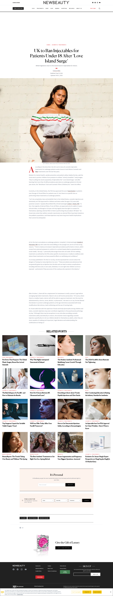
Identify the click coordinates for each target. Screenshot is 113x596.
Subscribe (16, 2)
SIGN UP (70, 484)
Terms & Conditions (52, 571)
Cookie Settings (65, 572)
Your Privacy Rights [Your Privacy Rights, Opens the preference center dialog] (76, 592)
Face (86, 357)
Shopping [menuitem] (64, 8)
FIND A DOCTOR (18, 8)
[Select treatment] (75, 500)
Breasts (60, 454)
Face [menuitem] (33, 8)
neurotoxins (71, 191)
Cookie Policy (38, 571)
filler (36, 171)
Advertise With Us (39, 568)
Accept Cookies (97, 592)
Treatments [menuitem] (40, 8)
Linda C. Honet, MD (73, 204)
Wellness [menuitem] (71, 8)
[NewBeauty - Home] (56, 2)
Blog (86, 390)
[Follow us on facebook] (92, 2)
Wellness (61, 357)
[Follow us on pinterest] (95, 2)
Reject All (87, 592)
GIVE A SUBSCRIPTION (64, 547)
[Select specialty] (61, 500)
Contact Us (38, 566)
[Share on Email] (22, 527)
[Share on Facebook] (20, 527)
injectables (33, 518)
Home (48, 44)
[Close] (110, 592)
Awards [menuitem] (57, 8)
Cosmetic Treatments (59, 44)
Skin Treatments (7, 357)
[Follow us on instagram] (97, 2)
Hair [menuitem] (52, 8)
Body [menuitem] (47, 8)
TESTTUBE (93, 8)
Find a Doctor (63, 566)
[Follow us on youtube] (99, 2)
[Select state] (48, 500)
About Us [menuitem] (79, 8)
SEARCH (86, 500)
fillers (23, 518)
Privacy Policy (63, 568)
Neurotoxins (34, 454)
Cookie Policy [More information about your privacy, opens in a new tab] (20, 594)
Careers (49, 566)
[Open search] (99, 8)
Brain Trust (50, 568)
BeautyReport (7, 454)
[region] (56, 592)
